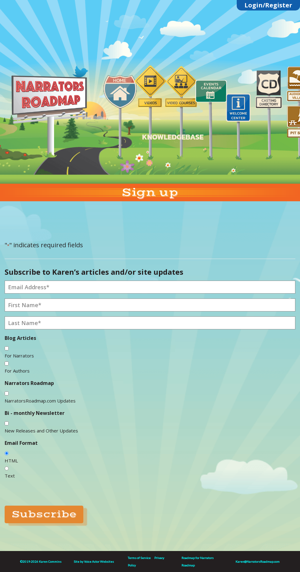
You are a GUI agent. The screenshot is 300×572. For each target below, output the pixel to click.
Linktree (65, 66)
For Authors (17, 371)
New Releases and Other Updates (41, 431)
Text (10, 476)
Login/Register (268, 5)
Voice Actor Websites (99, 561)
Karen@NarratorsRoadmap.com (257, 561)
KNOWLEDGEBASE (172, 137)
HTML (11, 460)
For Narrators (19, 356)
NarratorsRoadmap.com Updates (40, 401)
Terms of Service (139, 558)
